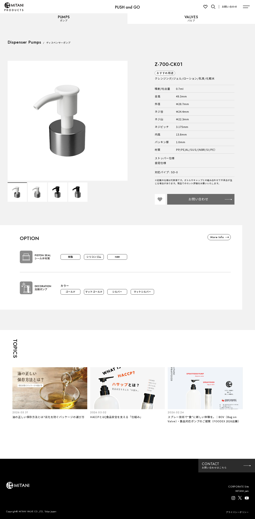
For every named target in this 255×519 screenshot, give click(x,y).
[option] (68, 121)
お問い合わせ (229, 7)
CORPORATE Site (238, 486)
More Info (219, 237)
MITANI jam (242, 491)
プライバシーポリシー (237, 512)
